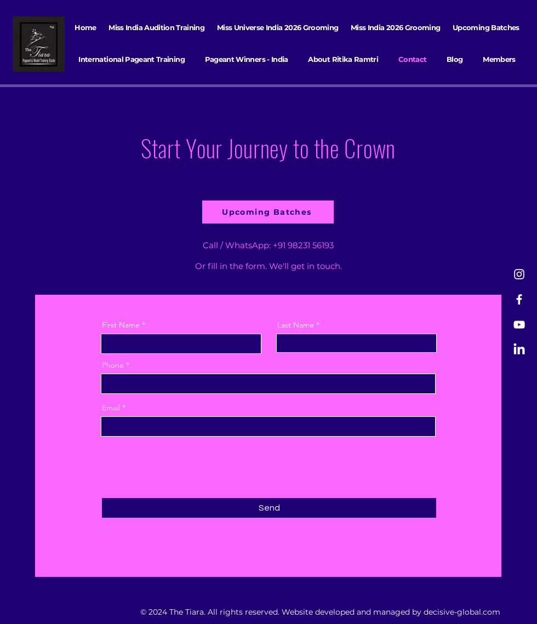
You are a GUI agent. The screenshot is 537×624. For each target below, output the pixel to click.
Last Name (295, 325)
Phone (113, 365)
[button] (131, 59)
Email (111, 407)
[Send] (269, 508)
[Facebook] (519, 299)
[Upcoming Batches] (268, 212)
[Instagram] (519, 274)
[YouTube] (519, 324)
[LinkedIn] (519, 350)
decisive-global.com (462, 612)
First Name (121, 325)
